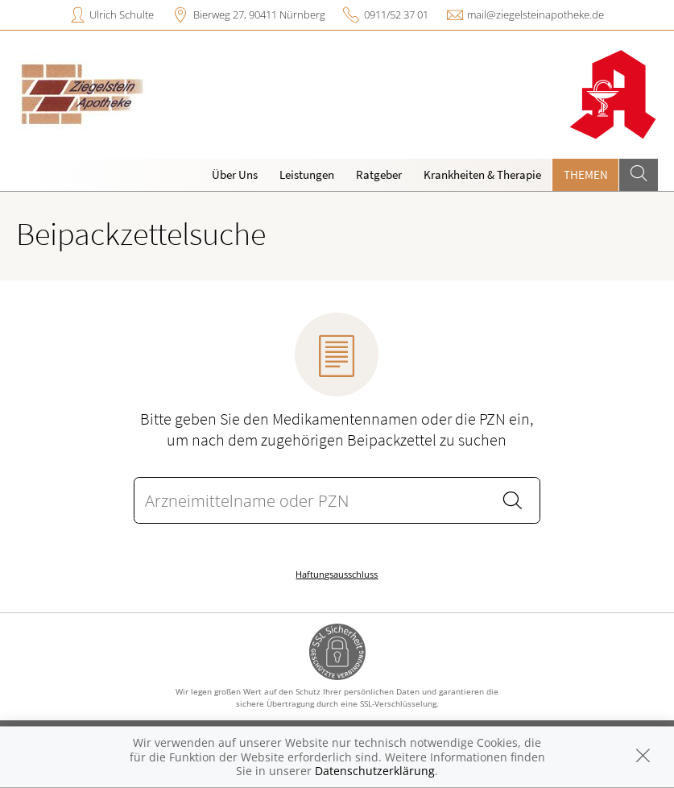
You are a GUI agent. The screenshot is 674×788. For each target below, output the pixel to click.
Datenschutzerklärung (375, 770)
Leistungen (306, 174)
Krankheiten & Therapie (482, 174)
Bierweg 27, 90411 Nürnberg (259, 14)
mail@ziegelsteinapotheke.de (535, 14)
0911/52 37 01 (396, 14)
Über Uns (235, 174)
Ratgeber (379, 174)
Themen (586, 174)
